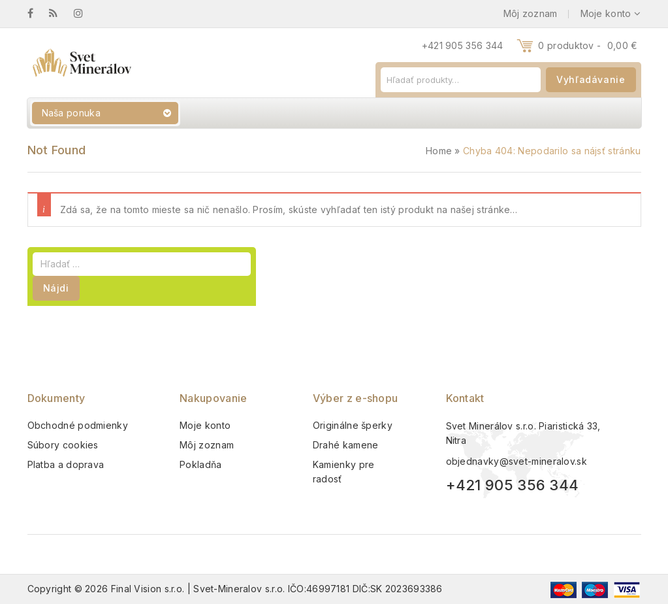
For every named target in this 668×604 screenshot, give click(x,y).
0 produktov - (587, 45)
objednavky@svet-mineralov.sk (516, 461)
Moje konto (205, 425)
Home (439, 150)
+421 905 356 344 (462, 45)
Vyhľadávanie (590, 79)
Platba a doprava (65, 464)
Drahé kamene (346, 444)
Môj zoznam (207, 444)
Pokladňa (200, 464)
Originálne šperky (352, 425)
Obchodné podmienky (77, 425)
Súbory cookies (63, 444)
